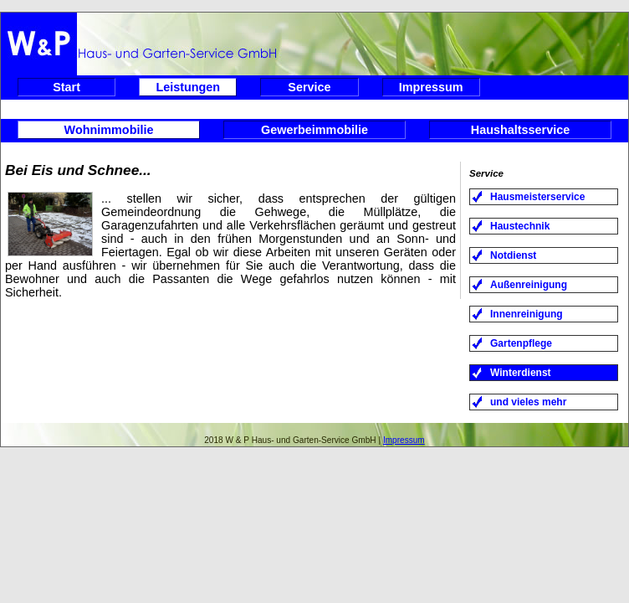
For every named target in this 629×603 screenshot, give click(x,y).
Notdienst (513, 255)
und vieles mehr (528, 402)
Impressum (431, 87)
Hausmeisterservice (537, 197)
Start (66, 87)
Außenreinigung (528, 285)
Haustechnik (520, 226)
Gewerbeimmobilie (314, 130)
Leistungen (188, 87)
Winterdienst (520, 373)
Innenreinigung (526, 314)
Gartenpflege (521, 343)
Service (309, 87)
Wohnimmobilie (109, 130)
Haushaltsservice (520, 130)
